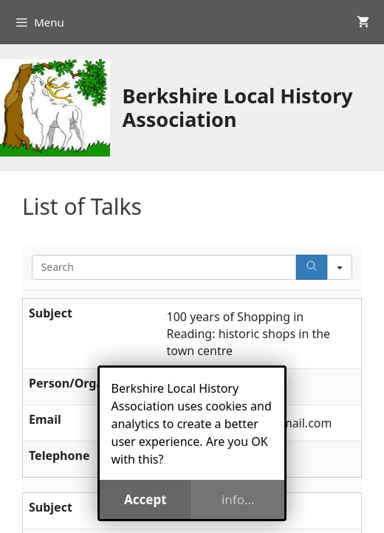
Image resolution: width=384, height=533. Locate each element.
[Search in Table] (164, 267)
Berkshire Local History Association (237, 107)
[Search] (311, 267)
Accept (145, 499)
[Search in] (339, 267)
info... (238, 499)
